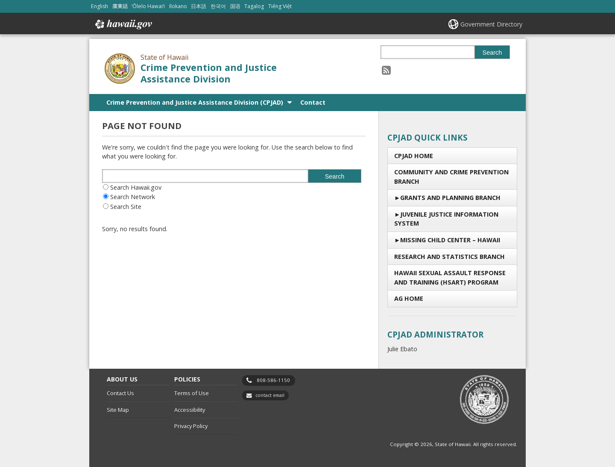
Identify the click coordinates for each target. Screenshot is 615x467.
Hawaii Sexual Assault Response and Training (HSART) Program (450, 277)
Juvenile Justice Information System (446, 219)
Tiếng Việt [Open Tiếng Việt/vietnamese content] (280, 6)
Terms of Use (191, 393)
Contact (312, 102)
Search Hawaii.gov (135, 187)
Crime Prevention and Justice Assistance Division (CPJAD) (194, 102)
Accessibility (189, 410)
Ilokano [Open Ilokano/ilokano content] (178, 6)
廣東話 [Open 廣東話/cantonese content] (120, 6)
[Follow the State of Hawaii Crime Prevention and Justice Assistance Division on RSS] (386, 70)
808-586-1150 (273, 380)
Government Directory (491, 24)
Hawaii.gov (123, 24)
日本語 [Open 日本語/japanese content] (198, 6)
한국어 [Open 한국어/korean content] (218, 6)
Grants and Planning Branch (450, 198)
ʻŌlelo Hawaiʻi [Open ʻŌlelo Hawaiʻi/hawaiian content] (148, 6)
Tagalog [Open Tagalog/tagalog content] (254, 6)
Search (492, 52)
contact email (269, 395)
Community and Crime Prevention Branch (451, 176)
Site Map (118, 410)
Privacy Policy (191, 426)
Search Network (132, 197)
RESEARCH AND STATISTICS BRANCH (449, 257)
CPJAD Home (413, 156)
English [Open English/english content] (99, 6)
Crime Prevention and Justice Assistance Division (209, 73)
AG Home (408, 298)
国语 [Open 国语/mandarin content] (235, 6)
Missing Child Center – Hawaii (450, 240)
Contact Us (120, 393)
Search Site (125, 207)
